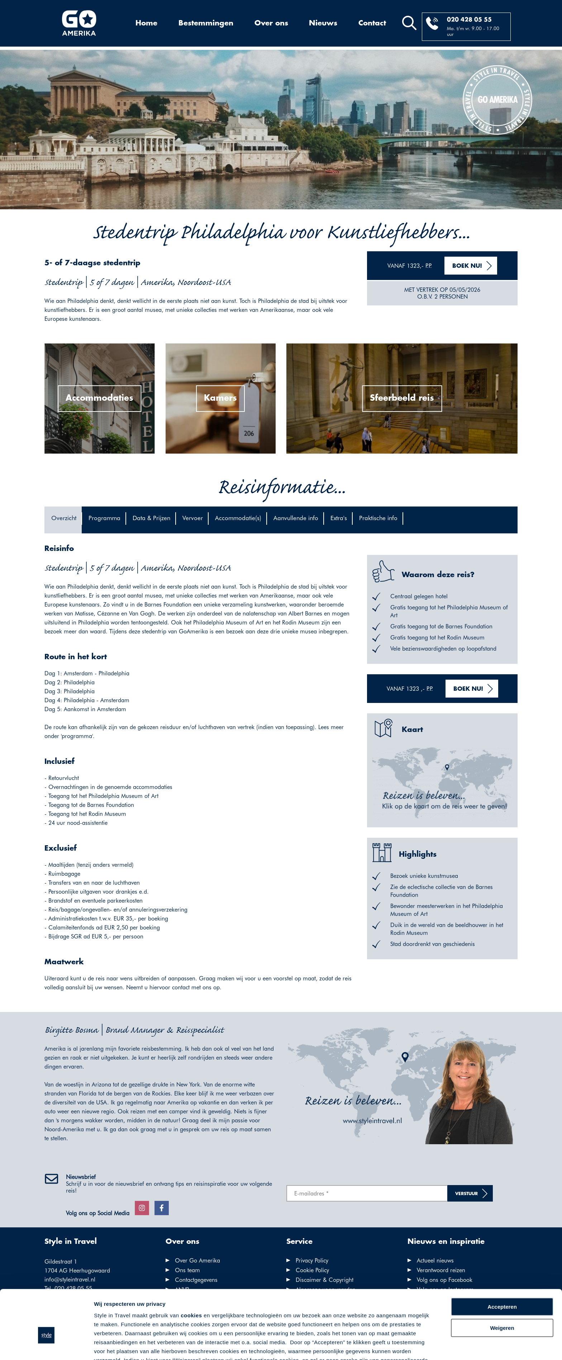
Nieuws (323, 23)
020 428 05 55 (469, 20)
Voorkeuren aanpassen (123, 1346)
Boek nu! (467, 266)
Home (146, 23)
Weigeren (502, 1284)
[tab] (63, 520)
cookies (191, 1272)
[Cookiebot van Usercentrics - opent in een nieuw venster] (46, 1346)
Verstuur (466, 1194)
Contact (372, 23)
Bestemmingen (205, 23)
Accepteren (502, 1264)
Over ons (271, 23)
